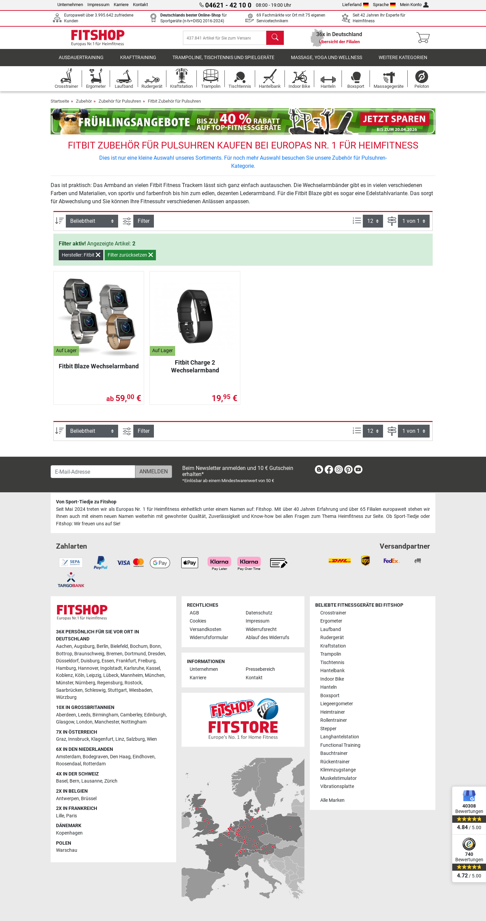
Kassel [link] (153, 668)
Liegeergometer (336, 704)
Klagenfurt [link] (102, 739)
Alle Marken (332, 800)
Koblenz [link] (64, 675)
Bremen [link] (114, 654)
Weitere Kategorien (403, 62)
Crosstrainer (333, 613)
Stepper (328, 729)
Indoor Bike (332, 679)
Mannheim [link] (131, 675)
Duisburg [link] (90, 661)
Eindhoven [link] (144, 757)
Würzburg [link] (66, 697)
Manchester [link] (106, 722)
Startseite (60, 105)
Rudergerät (332, 637)
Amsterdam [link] (68, 757)
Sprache (384, 4)
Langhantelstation (339, 737)
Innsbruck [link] (78, 739)
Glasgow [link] (65, 722)
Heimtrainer (332, 712)
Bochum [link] (138, 646)
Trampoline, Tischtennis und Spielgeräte (223, 62)
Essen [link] (108, 661)
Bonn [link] (155, 646)
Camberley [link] (131, 715)
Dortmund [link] (135, 654)
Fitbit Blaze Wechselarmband (99, 370)
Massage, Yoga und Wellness (326, 62)
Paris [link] (71, 816)
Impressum (98, 4)
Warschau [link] (66, 850)
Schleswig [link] (95, 690)
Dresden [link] (156, 654)
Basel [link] (62, 781)
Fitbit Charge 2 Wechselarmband (195, 371)
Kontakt (140, 4)
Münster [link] (64, 683)
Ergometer (331, 621)
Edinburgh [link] (155, 715)
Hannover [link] (88, 668)
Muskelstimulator (338, 778)
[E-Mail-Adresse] (93, 471)
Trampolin (330, 654)
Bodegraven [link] (95, 757)
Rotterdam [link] (94, 764)
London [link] (84, 722)
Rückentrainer (335, 762)
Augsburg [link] (84, 646)
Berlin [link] (102, 646)
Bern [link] (74, 781)
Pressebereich (260, 669)
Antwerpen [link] (67, 798)
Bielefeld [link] (119, 646)
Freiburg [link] (147, 661)
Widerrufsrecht (261, 629)
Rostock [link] (133, 683)
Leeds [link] (84, 715)
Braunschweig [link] (89, 654)
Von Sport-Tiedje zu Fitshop (86, 502)
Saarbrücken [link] (69, 690)
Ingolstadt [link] (111, 668)
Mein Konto (414, 4)
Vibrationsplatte (337, 786)
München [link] (154, 675)
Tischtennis (332, 662)
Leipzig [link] (93, 675)
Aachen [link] (64, 646)
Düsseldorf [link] (67, 661)
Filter (144, 225)
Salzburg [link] (135, 739)
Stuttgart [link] (117, 690)
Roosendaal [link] (68, 764)
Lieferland (355, 4)
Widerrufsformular (209, 637)
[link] (319, 471)
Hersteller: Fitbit (81, 259)
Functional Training (340, 745)
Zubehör (84, 105)
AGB (194, 613)
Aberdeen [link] (66, 715)
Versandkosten (205, 629)
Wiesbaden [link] (140, 690)
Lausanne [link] (91, 781)
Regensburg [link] (110, 683)
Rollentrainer (333, 720)
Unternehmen (70, 4)
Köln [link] (79, 675)
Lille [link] (60, 816)
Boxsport (330, 696)
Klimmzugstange (338, 770)
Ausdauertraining (81, 62)
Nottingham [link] (133, 722)
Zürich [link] (110, 781)
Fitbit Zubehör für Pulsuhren (174, 105)
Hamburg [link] (66, 668)
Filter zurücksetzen (130, 259)
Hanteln (328, 687)
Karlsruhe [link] (134, 668)
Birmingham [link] (105, 715)
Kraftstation (333, 646)
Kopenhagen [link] (69, 833)
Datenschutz (259, 613)
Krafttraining (138, 62)
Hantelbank (332, 671)
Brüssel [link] (89, 798)
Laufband (330, 629)
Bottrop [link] (64, 654)
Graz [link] (61, 739)
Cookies (198, 621)
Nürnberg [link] (85, 683)
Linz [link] (119, 739)
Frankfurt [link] (126, 661)
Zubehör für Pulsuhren (120, 105)
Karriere (121, 4)
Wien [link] (152, 739)
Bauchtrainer (334, 753)
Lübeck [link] (110, 675)
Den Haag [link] (120, 757)
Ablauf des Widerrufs (267, 637)
